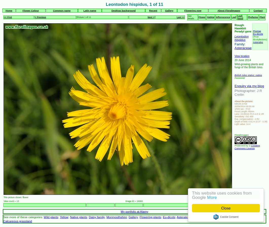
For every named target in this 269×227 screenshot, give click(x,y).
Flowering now (192, 10)
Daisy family (97, 217)
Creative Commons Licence (247, 147)
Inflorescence (223, 17)
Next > (151, 17)
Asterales (258, 42)
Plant (262, 17)
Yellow (64, 217)
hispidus (240, 39)
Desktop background (123, 10)
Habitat (210, 17)
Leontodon (241, 36)
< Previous (40, 17)
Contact (258, 10)
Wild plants (51, 217)
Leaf (234, 17)
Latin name (89, 10)
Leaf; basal (240, 17)
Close (226, 208)
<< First (8, 17)
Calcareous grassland (17, 221)
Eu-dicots (258, 33)
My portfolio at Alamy (134, 211)
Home (9, 10)
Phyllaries (253, 17)
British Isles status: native (248, 75)
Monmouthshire (116, 217)
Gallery (169, 10)
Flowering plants (150, 217)
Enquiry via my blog (249, 86)
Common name (61, 10)
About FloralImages (229, 10)
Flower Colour (31, 10)
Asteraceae (243, 48)
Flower (202, 17)
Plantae (257, 31)
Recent (153, 10)
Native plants (78, 217)
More (212, 197)
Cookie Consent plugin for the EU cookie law (226, 217)
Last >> (180, 17)
